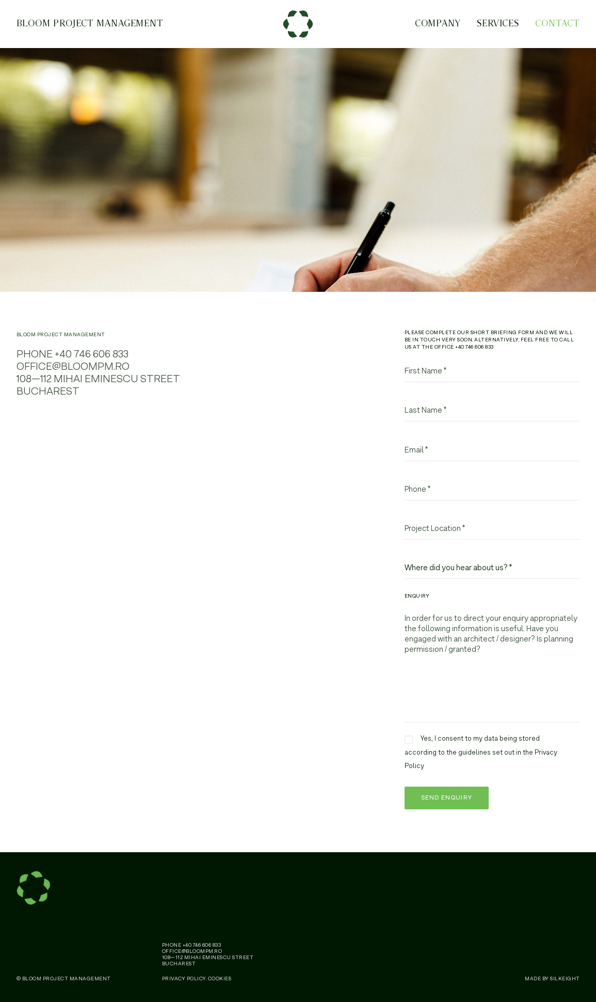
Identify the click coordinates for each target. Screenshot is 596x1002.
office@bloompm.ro (73, 373)
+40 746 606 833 (91, 360)
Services (498, 25)
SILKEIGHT (565, 978)
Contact (557, 25)
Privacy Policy (184, 978)
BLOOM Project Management (90, 25)
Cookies (220, 978)
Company (438, 25)
